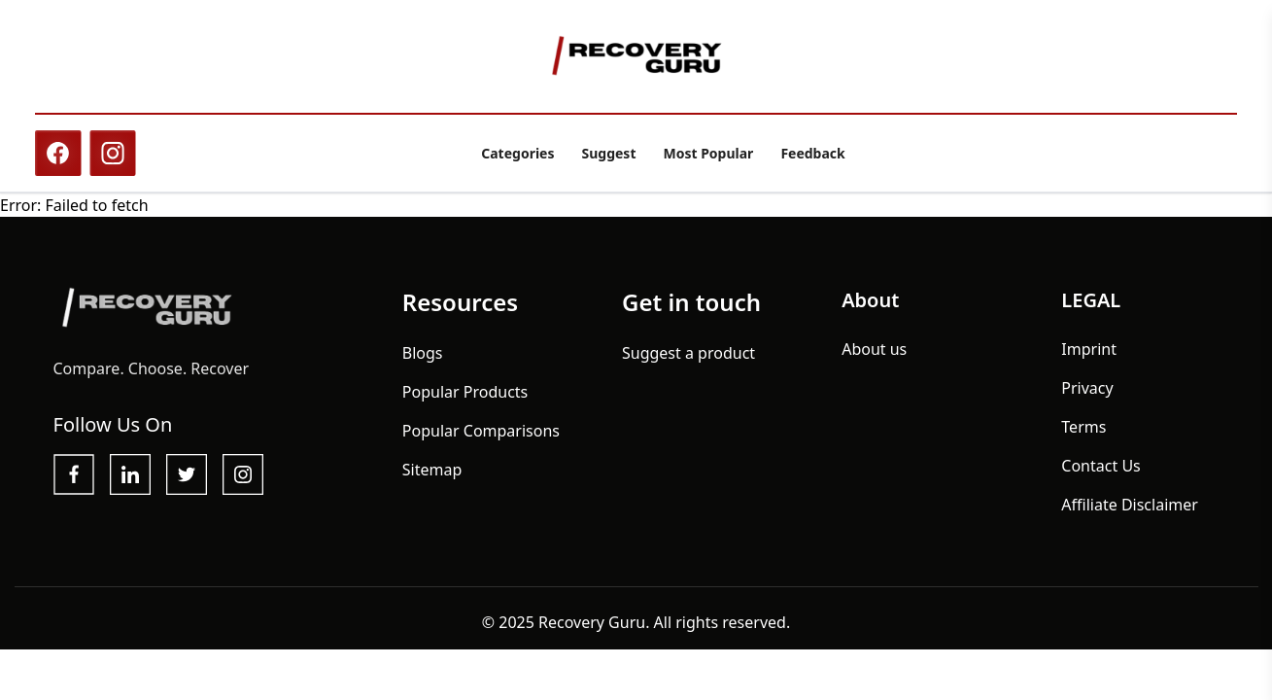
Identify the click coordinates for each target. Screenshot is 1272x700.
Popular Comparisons (481, 438)
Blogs (422, 360)
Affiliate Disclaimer (1129, 512)
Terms (1083, 434)
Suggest (608, 153)
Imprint (1089, 357)
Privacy (1087, 395)
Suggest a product (688, 360)
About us (874, 357)
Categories (517, 153)
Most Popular (708, 153)
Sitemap (432, 477)
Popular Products (465, 399)
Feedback (812, 153)
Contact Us (1100, 473)
